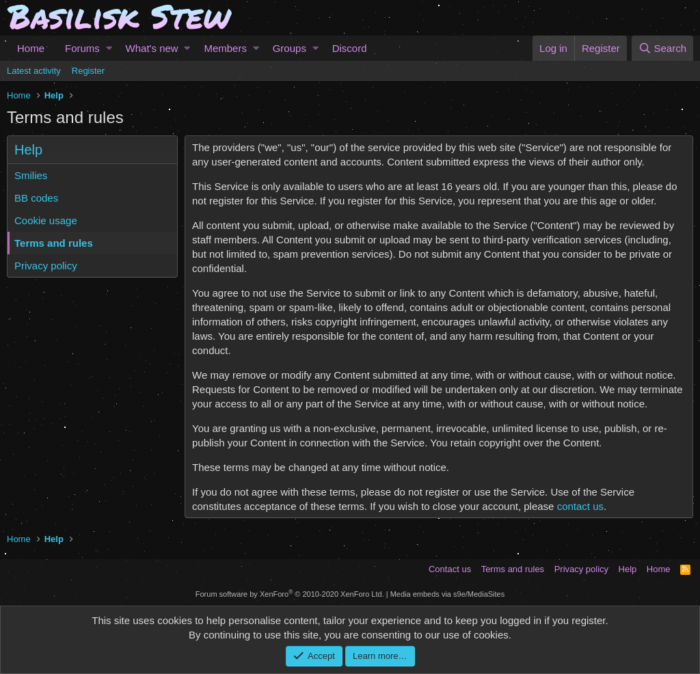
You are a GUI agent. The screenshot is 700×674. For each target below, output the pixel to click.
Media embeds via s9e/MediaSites (447, 594)
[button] (109, 48)
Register (88, 71)
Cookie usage (45, 220)
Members (225, 48)
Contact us (450, 569)
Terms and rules (53, 243)
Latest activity (34, 71)
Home (30, 48)
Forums (82, 48)
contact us (580, 506)
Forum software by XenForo (290, 594)
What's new (152, 48)
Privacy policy (45, 265)
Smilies (30, 175)
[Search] (662, 48)
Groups (289, 48)
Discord (349, 48)
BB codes (36, 198)
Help (628, 569)
